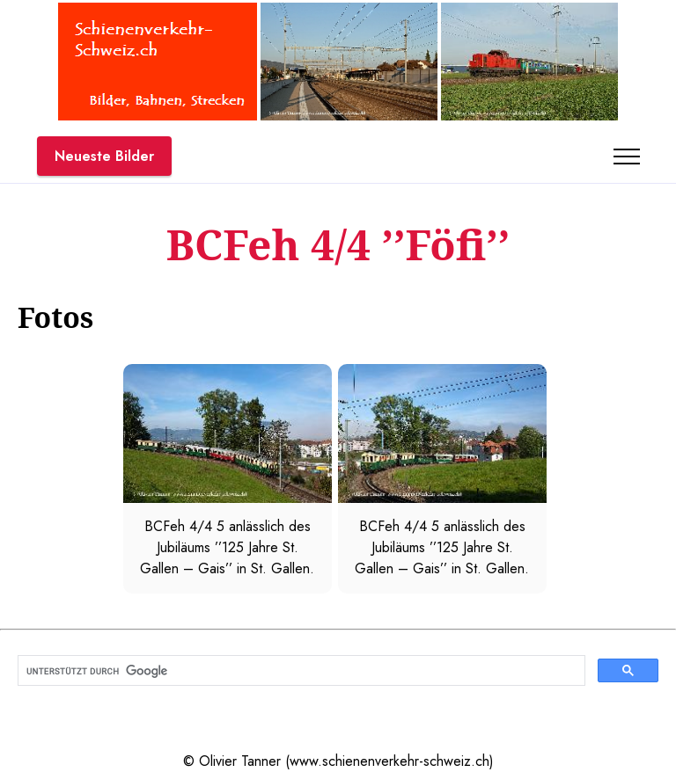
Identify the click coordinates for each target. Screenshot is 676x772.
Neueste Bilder (104, 156)
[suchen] (299, 671)
